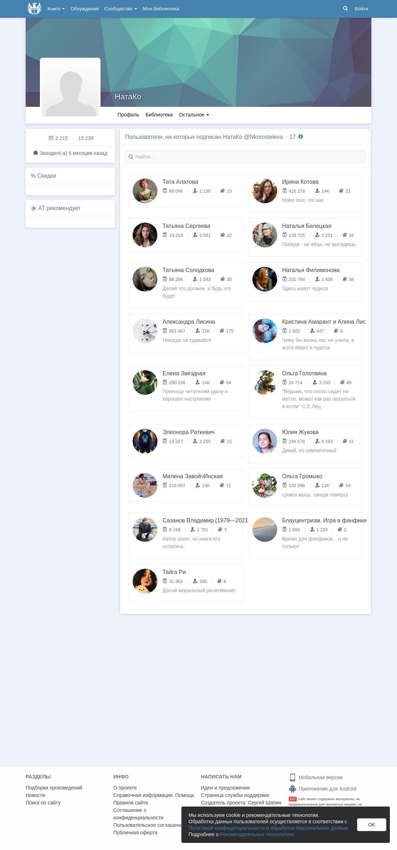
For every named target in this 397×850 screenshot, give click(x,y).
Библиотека (158, 115)
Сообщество (120, 8)
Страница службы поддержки (235, 795)
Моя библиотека (161, 8)
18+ (293, 799)
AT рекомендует (59, 208)
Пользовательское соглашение (149, 825)
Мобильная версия (315, 777)
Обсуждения (84, 8)
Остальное (194, 115)
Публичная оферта (135, 832)
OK (371, 825)
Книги (56, 8)
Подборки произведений (54, 788)
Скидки (46, 176)
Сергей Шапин (264, 802)
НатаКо (128, 96)
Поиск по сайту (43, 802)
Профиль (128, 115)
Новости (35, 795)
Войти (361, 8)
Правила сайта (130, 802)
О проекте (125, 788)
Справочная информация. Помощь (154, 795)
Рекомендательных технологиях (257, 834)
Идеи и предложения (225, 788)
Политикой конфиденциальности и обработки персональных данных (268, 828)
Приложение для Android (322, 789)
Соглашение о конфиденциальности (138, 813)
